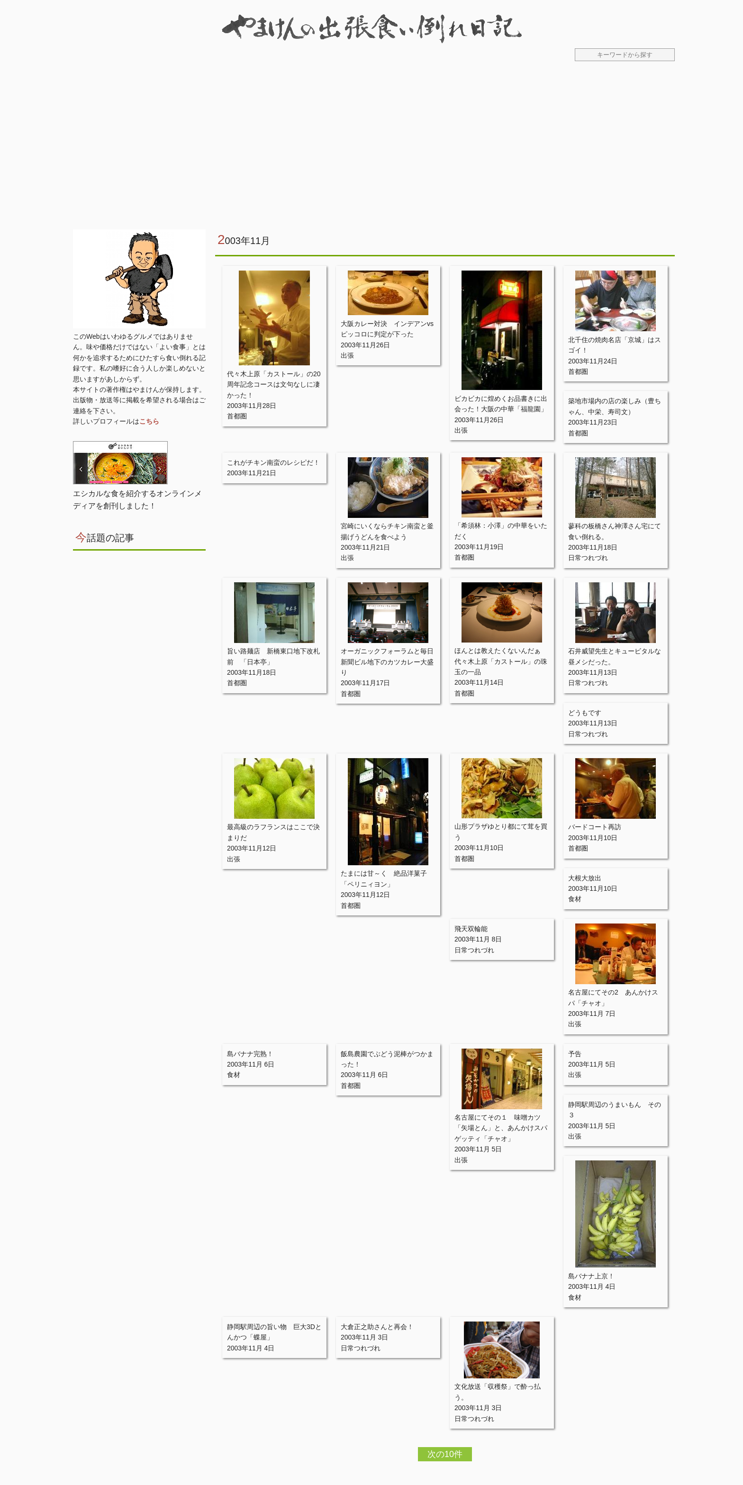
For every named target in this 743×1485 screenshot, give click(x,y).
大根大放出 (584, 878)
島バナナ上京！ (591, 1276)
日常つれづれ (588, 557)
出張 (347, 355)
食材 (574, 899)
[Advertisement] (371, 151)
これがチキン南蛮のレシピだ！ (273, 462)
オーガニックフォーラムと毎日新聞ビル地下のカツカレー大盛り (387, 661)
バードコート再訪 (594, 827)
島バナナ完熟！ (250, 1054)
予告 (574, 1054)
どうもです (584, 712)
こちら (149, 421)
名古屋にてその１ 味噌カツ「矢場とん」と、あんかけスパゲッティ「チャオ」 (500, 1128)
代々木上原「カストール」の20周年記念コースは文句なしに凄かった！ (274, 384)
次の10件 (444, 1454)
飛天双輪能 (471, 929)
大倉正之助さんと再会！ (377, 1327)
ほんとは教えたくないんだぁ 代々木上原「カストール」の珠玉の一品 (500, 661)
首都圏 (237, 416)
